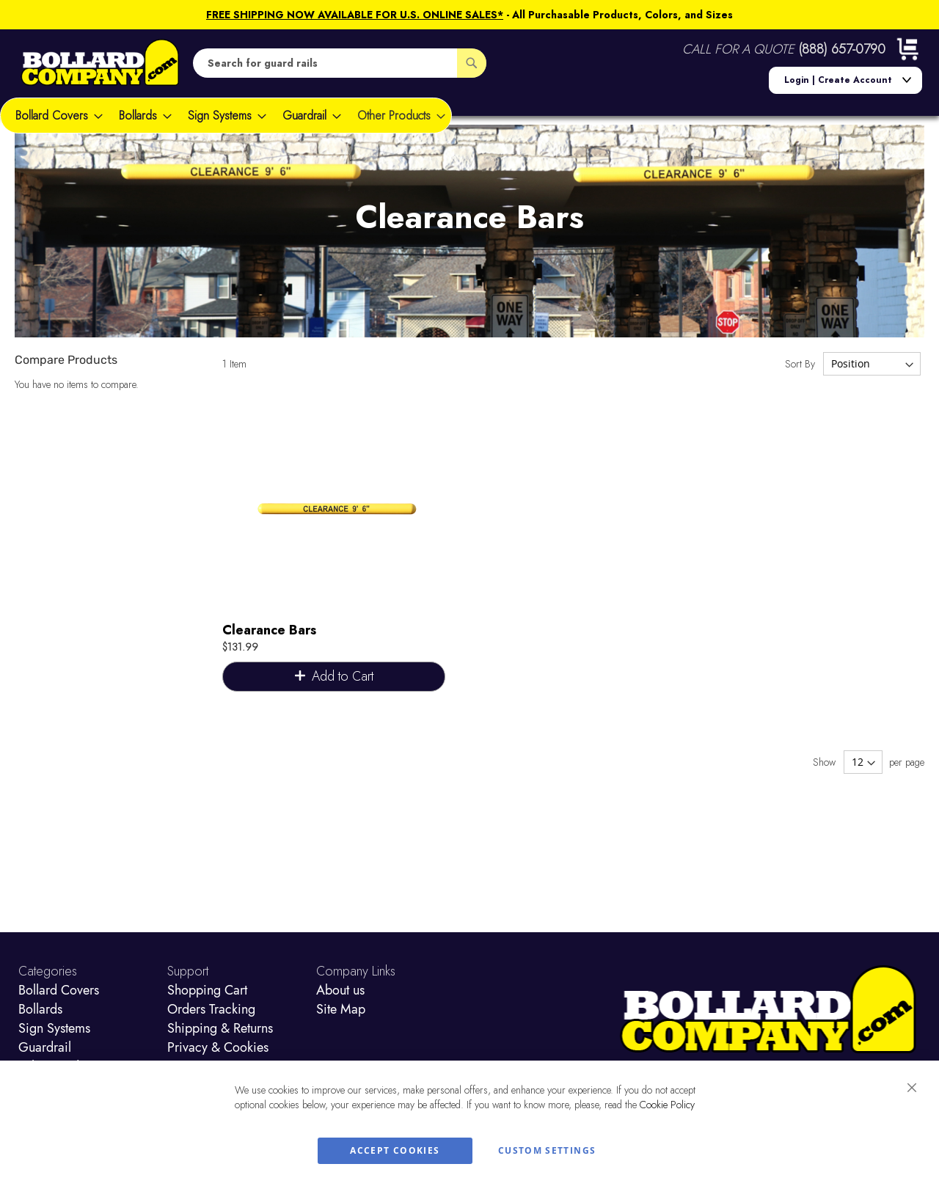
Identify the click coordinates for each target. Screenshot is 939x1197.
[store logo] (100, 63)
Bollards (40, 1009)
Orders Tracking (211, 1009)
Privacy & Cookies (217, 1047)
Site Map (340, 1009)
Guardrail (44, 1047)
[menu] (226, 115)
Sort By (800, 363)
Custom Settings (547, 1150)
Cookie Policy (667, 1104)
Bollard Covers (58, 990)
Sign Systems (54, 1028)
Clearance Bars (269, 630)
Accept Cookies (394, 1150)
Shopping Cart (207, 990)
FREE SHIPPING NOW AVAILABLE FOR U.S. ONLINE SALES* (354, 14)
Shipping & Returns (220, 1028)
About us (340, 990)
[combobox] (339, 63)
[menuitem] (55, 115)
